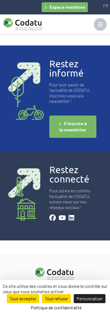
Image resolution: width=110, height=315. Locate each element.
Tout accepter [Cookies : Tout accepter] (23, 298)
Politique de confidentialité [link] (56, 307)
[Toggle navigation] (100, 24)
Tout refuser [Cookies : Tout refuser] (56, 298)
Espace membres (67, 7)
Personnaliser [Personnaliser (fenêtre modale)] (90, 298)
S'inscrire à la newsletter (73, 126)
